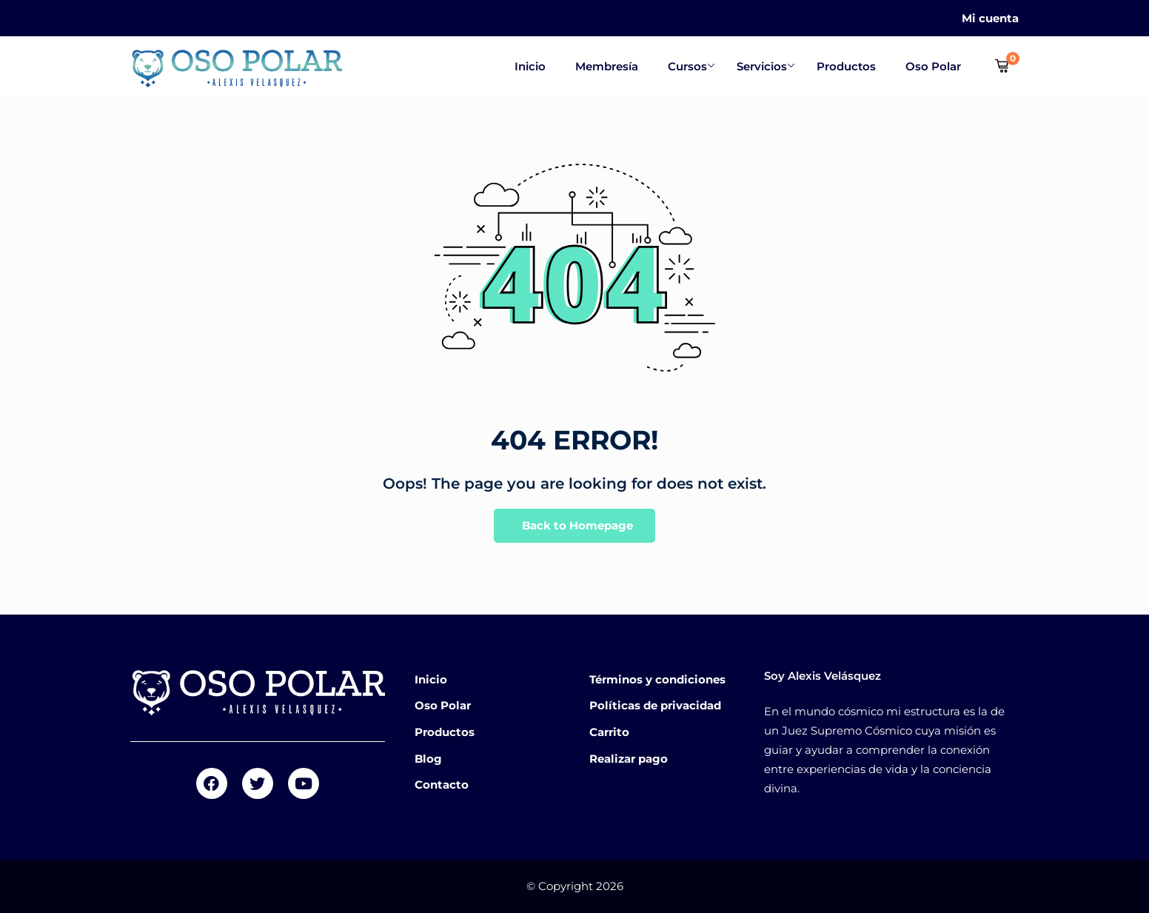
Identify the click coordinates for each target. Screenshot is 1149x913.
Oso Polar (933, 66)
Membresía (606, 66)
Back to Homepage (574, 526)
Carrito (609, 732)
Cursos (691, 66)
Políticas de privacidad (655, 705)
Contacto (442, 784)
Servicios (765, 66)
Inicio (530, 66)
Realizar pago (628, 759)
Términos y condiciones (657, 679)
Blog (428, 759)
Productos (846, 66)
